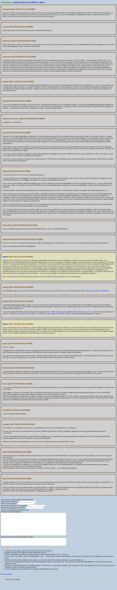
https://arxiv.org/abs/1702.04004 (24, 313)
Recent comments (6, 581)
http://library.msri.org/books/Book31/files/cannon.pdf (72, 312)
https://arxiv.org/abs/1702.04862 (53, 313)
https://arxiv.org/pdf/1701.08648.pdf (97, 291)
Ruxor (5, 257)
